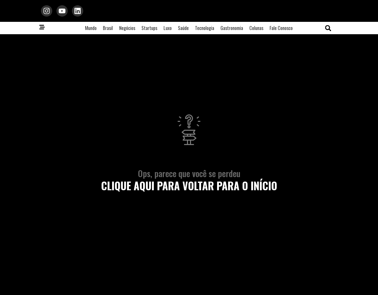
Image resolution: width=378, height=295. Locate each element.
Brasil (108, 29)
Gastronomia (231, 29)
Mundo (91, 29)
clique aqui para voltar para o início (189, 187)
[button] (328, 30)
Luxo (168, 29)
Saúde (183, 29)
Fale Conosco (281, 29)
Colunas (256, 29)
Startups (149, 29)
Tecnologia (204, 29)
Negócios (127, 29)
